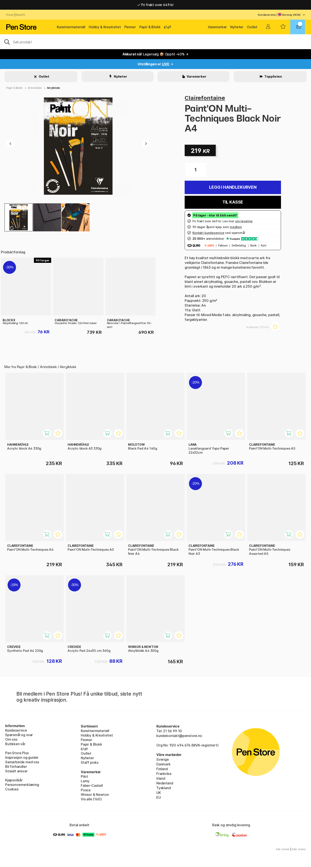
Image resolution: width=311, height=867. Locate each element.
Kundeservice (267, 14)
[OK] (155, 41)
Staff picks (89, 762)
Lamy (85, 781)
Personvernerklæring (22, 784)
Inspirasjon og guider (21, 757)
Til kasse (232, 202)
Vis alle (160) (91, 799)
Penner (130, 27)
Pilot (84, 776)
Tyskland (163, 788)
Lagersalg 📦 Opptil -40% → (155, 54)
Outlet (252, 27)
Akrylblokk (53, 87)
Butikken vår (15, 744)
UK (158, 792)
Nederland (164, 783)
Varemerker (217, 27)
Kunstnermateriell (71, 27)
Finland (162, 769)
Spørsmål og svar (19, 735)
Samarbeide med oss (22, 762)
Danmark (163, 764)
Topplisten (273, 76)
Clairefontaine (205, 97)
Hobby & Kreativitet (105, 27)
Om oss (11, 739)
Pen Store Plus (17, 753)
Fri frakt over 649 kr (155, 5)
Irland (160, 778)
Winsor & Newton (95, 794)
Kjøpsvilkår (14, 780)
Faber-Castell (92, 785)
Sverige (162, 759)
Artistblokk (35, 87)
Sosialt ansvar (16, 771)
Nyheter (236, 27)
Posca (85, 790)
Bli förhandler (16, 766)
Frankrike (163, 773)
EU (158, 797)
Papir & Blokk (150, 27)
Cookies (12, 789)
